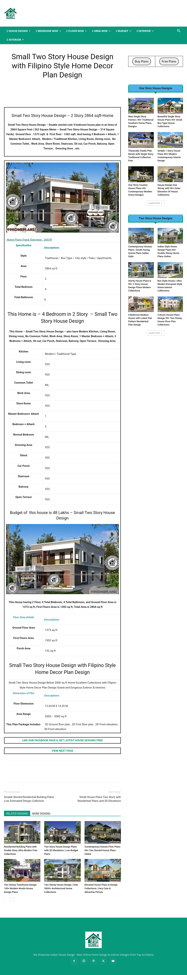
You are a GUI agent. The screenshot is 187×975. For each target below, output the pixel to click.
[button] (178, 31)
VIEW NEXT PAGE (62, 750)
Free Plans (169, 61)
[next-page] (12, 899)
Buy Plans (141, 61)
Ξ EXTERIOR (15, 39)
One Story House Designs (155, 88)
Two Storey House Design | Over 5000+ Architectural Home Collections (61, 888)
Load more (156, 203)
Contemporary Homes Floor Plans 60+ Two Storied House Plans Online (102, 850)
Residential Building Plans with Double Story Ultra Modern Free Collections (20, 850)
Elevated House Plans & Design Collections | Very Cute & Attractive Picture (101, 888)
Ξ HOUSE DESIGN (18, 31)
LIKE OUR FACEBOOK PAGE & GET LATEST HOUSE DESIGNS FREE (62, 740)
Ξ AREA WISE (101, 31)
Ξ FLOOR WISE (76, 31)
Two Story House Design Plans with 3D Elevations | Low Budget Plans (61, 850)
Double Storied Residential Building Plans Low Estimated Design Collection (29, 799)
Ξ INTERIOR (145, 31)
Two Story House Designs (155, 218)
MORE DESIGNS (41, 813)
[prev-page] (6, 899)
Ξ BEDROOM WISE (48, 31)
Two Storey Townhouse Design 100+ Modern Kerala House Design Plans (20, 888)
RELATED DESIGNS (17, 813)
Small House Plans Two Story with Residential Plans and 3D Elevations (99, 799)
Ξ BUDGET (123, 31)
